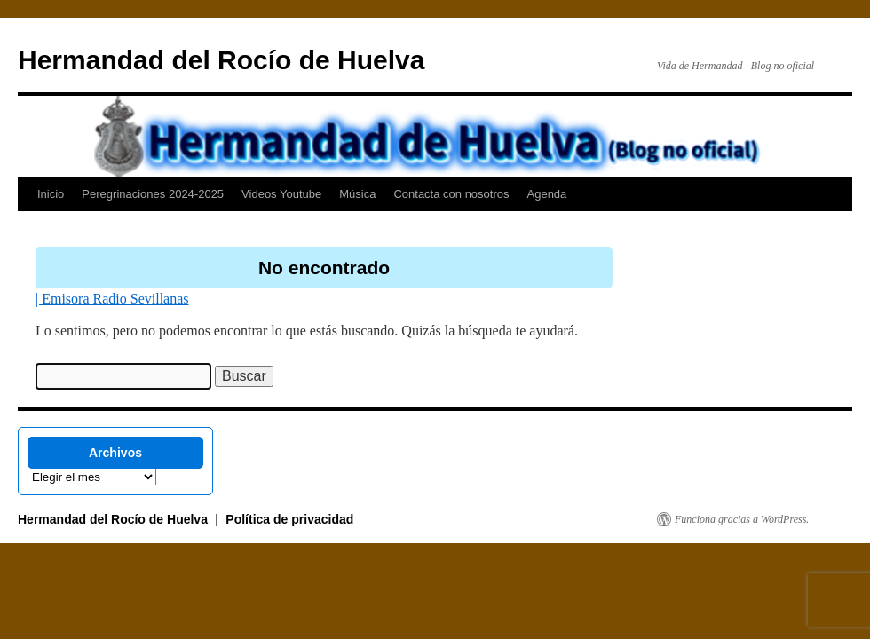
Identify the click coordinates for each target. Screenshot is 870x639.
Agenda (547, 194)
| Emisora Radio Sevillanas (112, 298)
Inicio (50, 194)
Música (357, 194)
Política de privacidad (289, 519)
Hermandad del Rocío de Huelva (221, 60)
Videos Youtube (281, 194)
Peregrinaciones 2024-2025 (153, 194)
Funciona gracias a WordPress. (742, 519)
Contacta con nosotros (451, 194)
